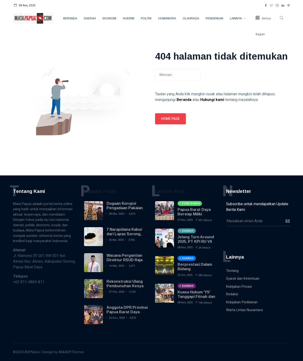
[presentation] (262, 238)
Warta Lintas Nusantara (244, 310)
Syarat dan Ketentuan (242, 278)
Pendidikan (214, 18)
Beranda (70, 18)
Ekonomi (109, 18)
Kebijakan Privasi (239, 286)
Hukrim (128, 18)
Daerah (90, 18)
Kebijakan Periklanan (242, 302)
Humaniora (167, 18)
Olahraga (191, 18)
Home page (170, 119)
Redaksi (232, 294)
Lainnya (236, 18)
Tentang (232, 271)
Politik (146, 18)
